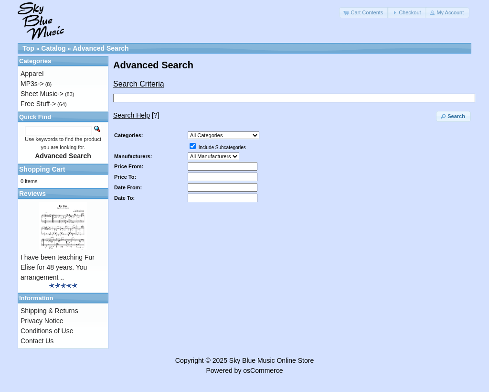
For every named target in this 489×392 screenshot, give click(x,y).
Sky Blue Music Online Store (271, 360)
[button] (364, 12)
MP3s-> (32, 83)
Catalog (53, 48)
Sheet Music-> (42, 94)
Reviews (32, 193)
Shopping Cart (42, 169)
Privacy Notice (42, 321)
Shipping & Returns (49, 311)
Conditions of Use (47, 331)
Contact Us (37, 341)
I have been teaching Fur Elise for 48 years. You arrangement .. (58, 267)
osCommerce (263, 370)
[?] (136, 115)
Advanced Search (101, 48)
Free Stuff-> (38, 104)
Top (28, 48)
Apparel (32, 73)
